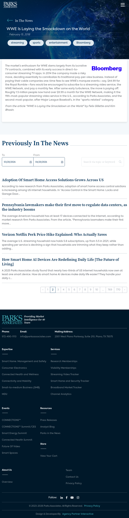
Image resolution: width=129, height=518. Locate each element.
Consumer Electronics (14, 368)
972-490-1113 (9, 337)
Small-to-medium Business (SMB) (21, 387)
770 (118, 290)
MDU (4, 394)
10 (96, 290)
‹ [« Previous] (42, 290)
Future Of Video (11, 446)
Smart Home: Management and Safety (24, 361)
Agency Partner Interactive (77, 514)
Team (69, 470)
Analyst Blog (47, 427)
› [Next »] (124, 290)
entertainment (58, 43)
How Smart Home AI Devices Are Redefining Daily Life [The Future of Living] (60, 262)
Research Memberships (64, 361)
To (3, 155)
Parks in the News (50, 433)
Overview (7, 482)
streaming (17, 43)
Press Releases (48, 420)
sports (36, 43)
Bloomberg (83, 43)
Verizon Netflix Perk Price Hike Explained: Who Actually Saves (54, 234)
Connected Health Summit (17, 440)
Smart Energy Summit (14, 433)
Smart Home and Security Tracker (70, 381)
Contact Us (72, 477)
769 (110, 290)
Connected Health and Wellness (20, 374)
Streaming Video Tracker (65, 374)
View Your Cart (48, 456)
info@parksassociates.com (35, 337)
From (36, 155)
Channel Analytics (61, 394)
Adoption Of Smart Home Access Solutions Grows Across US (53, 179)
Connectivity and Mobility (16, 381)
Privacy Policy (74, 483)
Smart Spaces (10, 453)
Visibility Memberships (63, 368)
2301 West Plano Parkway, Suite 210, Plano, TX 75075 (84, 337)
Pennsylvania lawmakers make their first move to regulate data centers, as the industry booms (64, 207)
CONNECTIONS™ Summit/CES (19, 427)
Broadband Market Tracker (66, 387)
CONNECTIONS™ (11, 420)
